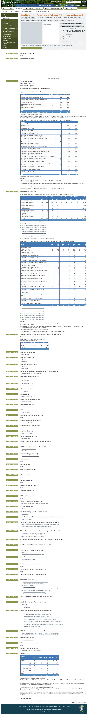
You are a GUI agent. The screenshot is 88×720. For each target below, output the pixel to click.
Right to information (35, 712)
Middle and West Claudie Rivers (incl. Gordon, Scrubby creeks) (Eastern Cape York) (42, 622)
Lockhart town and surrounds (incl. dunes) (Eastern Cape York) (37, 621)
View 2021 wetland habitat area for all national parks (33, 312)
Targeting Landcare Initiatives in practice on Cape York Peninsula (37, 598)
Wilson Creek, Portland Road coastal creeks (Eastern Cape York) (38, 632)
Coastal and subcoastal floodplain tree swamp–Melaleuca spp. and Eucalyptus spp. (40, 529)
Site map (52, 1)
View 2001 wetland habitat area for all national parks (33, 323)
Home (4, 8)
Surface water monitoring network (29, 565)
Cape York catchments (27, 524)
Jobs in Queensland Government (52, 712)
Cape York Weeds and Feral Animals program (33, 588)
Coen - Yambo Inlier (26, 406)
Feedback (68, 712)
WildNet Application (42, 691)
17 (34, 672)
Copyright (19, 712)
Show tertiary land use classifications (29, 340)
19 (53, 669)
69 (47, 678)
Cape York (24, 557)
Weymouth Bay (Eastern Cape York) (32, 631)
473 (57, 665)
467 (34, 665)
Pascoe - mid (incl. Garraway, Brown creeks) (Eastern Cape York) (38, 627)
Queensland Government (43, 717)
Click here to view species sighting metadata (27, 682)
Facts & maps (18, 8)
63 (57, 670)
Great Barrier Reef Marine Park (29, 454)
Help (62, 1)
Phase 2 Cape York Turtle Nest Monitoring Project (34, 597)
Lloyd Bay (24, 455)
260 (34, 669)
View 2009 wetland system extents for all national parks (34, 234)
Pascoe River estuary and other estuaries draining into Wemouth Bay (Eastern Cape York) (43, 629)
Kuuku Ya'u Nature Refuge (28, 513)
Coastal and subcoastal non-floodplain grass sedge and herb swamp (37, 531)
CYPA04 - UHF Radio (28, 590)
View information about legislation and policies (30, 655)
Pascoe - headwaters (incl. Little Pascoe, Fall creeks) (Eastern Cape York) (40, 624)
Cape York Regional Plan (27, 438)
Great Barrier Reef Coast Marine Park (30, 461)
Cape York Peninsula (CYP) (28, 401)
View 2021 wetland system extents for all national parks (34, 226)
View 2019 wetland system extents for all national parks (34, 228)
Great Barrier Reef (26, 443)
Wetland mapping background (9, 25)
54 (47, 669)
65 (53, 678)
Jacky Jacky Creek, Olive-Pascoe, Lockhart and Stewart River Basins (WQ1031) (41, 639)
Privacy (29, 712)
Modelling (5, 20)
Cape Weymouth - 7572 (47, 24)
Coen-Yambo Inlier (26, 417)
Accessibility (42, 712)
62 (34, 670)
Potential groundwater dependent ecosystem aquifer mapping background (10, 31)
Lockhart (24, 364)
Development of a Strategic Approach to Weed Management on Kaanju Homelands (41, 593)
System (23, 94)
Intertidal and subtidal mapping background (9, 22)
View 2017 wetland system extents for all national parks (34, 230)
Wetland (49, 691)
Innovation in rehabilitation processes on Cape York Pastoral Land (37, 595)
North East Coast (26, 359)
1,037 (34, 678)
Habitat (23, 123)
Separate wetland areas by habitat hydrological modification (35, 88)
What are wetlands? (29, 8)
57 (34, 667)
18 (57, 672)
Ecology (66, 8)
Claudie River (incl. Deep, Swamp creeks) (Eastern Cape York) (37, 619)
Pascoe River (25, 373)
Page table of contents (31, 47)
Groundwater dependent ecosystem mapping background (10, 27)
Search (84, 1)
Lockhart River (25, 371)
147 (47, 680)
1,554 (34, 680)
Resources (73, 8)
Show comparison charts (53, 78)
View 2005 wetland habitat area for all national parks (33, 321)
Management (39, 8)
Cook (23, 383)
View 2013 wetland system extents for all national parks (34, 232)
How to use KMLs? (72, 28)
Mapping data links (7, 36)
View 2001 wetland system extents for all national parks (34, 237)
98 (53, 680)
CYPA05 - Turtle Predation (29, 591)
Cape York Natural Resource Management (31, 378)
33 (53, 665)
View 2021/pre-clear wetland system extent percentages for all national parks (38, 241)
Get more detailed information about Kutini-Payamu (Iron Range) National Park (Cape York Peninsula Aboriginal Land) (47, 45)
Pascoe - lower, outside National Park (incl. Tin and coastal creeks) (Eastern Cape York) (43, 626)
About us (11, 8)
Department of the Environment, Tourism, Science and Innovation (62, 5)
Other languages (62, 712)
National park (69, 35)
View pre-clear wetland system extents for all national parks (35, 239)
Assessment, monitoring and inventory (53, 8)
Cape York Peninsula (28, 644)
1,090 (57, 678)
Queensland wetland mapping (28, 564)
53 (41, 678)
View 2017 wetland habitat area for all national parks (33, 315)
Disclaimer (24, 712)
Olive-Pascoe (25, 366)
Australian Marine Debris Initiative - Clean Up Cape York (35, 586)
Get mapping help (7, 34)
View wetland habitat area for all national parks (30, 178)
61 (57, 667)
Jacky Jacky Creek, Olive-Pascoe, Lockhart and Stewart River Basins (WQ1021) (41, 638)
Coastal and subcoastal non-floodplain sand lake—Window (35, 532)
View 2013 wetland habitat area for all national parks (33, 317)
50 (34, 677)
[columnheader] (28, 347)
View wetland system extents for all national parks (31, 115)
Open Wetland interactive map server (71, 23)
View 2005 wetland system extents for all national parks (34, 236)
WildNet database (42, 684)
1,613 (57, 680)
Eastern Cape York (26, 617)
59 (41, 680)
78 (47, 665)
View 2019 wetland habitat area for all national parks (33, 313)
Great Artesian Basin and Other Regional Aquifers (33, 558)
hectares (31, 85)
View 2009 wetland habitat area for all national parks (33, 319)
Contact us (57, 1)
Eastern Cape (25, 518)
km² (30, 86)
